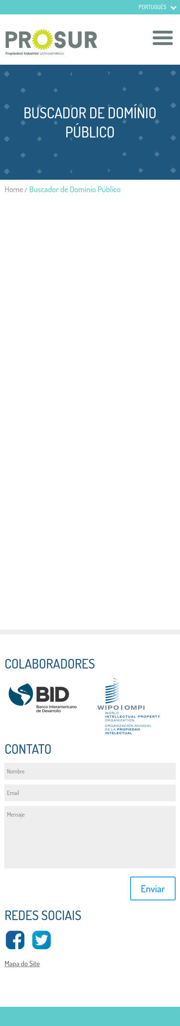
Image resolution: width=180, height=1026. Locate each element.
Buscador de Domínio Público (75, 189)
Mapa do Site (22, 963)
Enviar (153, 888)
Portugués (153, 7)
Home (13, 189)
